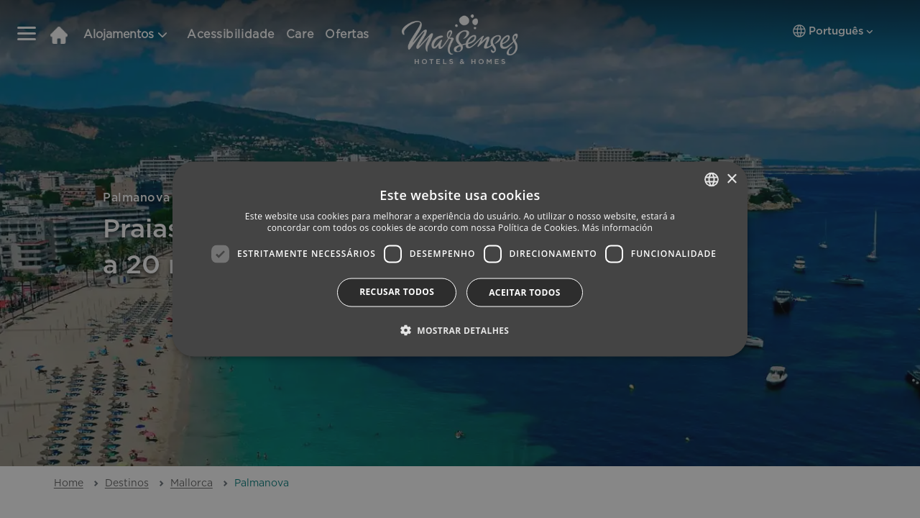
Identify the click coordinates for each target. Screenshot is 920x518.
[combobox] (711, 180)
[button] (460, 329)
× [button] (731, 178)
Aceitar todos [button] (525, 292)
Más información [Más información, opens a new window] (617, 228)
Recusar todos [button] (396, 291)
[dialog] (460, 259)
